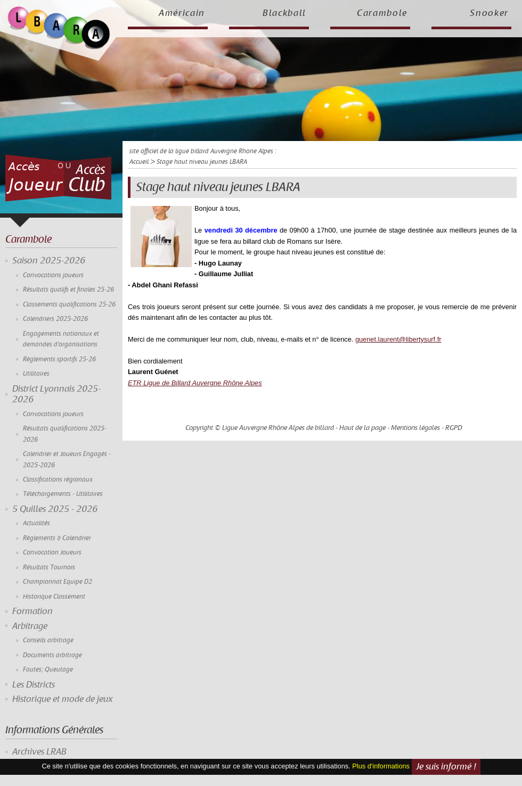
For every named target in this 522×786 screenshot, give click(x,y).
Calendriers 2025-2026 (55, 319)
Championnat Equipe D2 (57, 581)
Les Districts (33, 685)
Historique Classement (54, 596)
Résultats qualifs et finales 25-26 (68, 289)
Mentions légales (415, 428)
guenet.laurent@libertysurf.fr (398, 339)
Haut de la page (362, 428)
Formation (32, 611)
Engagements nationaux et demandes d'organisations (61, 339)
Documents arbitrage (52, 655)
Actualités (36, 523)
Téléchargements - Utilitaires (63, 494)
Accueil (139, 162)
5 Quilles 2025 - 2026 (54, 509)
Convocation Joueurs (52, 552)
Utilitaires (36, 373)
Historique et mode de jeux (62, 699)
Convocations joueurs (53, 275)
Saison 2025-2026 (48, 260)
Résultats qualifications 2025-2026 (65, 434)
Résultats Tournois (49, 567)
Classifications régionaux (58, 479)
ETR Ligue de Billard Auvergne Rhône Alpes (195, 383)
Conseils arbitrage (48, 640)
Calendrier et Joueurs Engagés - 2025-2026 (67, 459)
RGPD (453, 428)
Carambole (382, 13)
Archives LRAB (39, 752)
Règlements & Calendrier (57, 538)
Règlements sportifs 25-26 (59, 359)
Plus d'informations (381, 767)
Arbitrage (29, 626)
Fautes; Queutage (48, 669)
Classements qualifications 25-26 (69, 304)
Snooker (489, 13)
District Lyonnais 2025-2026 (56, 394)
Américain (182, 13)
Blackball (284, 13)
